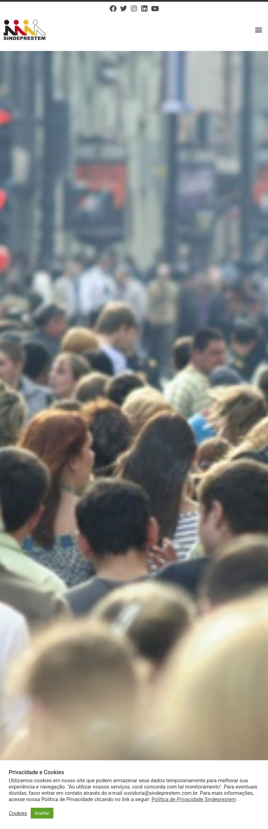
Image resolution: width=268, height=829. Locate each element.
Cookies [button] (18, 813)
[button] (259, 30)
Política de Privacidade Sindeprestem (193, 799)
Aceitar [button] (42, 813)
